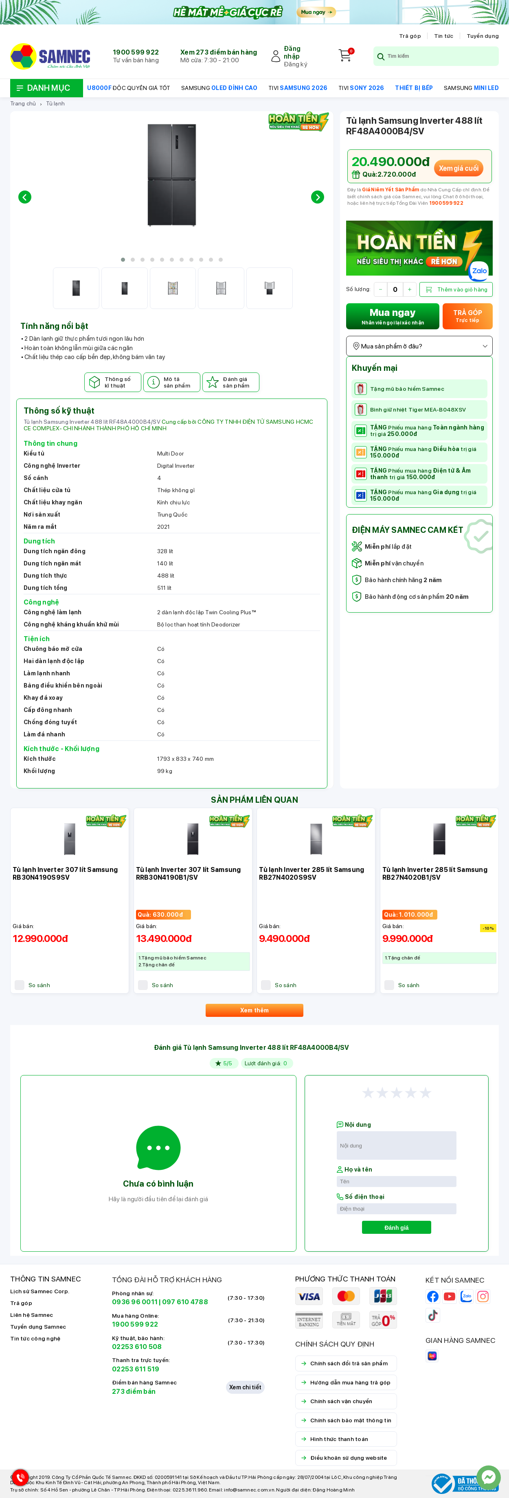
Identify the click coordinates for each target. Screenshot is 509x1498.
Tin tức (444, 36)
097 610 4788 (185, 1302)
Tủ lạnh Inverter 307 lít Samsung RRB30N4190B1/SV (188, 873)
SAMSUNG (219, 88)
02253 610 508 (137, 1347)
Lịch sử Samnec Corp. (39, 1291)
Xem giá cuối (458, 168)
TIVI (297, 88)
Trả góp (410, 36)
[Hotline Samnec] (18, 1479)
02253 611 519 (135, 1369)
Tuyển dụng (483, 36)
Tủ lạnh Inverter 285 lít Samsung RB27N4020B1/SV (434, 873)
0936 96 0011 (135, 1302)
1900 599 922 (136, 52)
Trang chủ (23, 103)
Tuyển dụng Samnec (38, 1326)
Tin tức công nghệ (35, 1338)
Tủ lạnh (55, 103)
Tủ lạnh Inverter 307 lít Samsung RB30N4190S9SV (65, 873)
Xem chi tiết (245, 1387)
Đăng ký (295, 64)
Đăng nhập (292, 52)
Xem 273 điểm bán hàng (218, 52)
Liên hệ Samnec (31, 1315)
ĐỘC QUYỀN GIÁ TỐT (128, 88)
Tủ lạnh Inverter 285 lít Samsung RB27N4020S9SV (311, 873)
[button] (123, 260)
